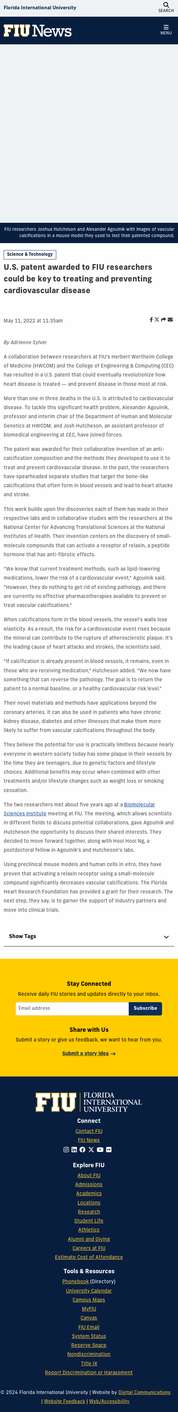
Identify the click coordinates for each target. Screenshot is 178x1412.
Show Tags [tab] (22, 936)
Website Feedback (64, 1401)
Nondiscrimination (88, 1354)
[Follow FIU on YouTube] (101, 1150)
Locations (89, 1203)
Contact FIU (89, 1131)
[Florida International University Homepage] (40, 8)
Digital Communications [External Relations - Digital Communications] (144, 1392)
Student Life (88, 1221)
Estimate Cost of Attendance (89, 1257)
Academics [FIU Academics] (89, 1194)
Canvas (89, 1318)
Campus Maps (89, 1300)
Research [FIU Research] (89, 1212)
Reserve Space (88, 1345)
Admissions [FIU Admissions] (88, 1185)
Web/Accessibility (109, 1401)
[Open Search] (166, 8)
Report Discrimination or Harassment (89, 1373)
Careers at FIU (89, 1248)
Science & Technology (30, 254)
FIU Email (88, 1327)
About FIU (89, 1176)
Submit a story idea (85, 1053)
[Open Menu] (166, 30)
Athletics (88, 1230)
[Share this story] (162, 320)
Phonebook (75, 1282)
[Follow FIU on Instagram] (68, 1150)
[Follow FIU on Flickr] (110, 1150)
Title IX (89, 1364)
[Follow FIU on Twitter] (92, 1150)
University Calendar (89, 1291)
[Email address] (72, 1008)
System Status (89, 1336)
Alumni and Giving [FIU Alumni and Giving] (89, 1239)
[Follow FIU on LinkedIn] (76, 1150)
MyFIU (89, 1309)
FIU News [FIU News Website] (89, 1140)
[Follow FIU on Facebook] (84, 1150)
